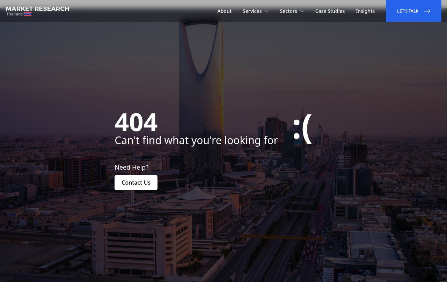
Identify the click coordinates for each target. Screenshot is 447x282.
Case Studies (330, 11)
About (225, 11)
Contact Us (136, 182)
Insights (365, 11)
